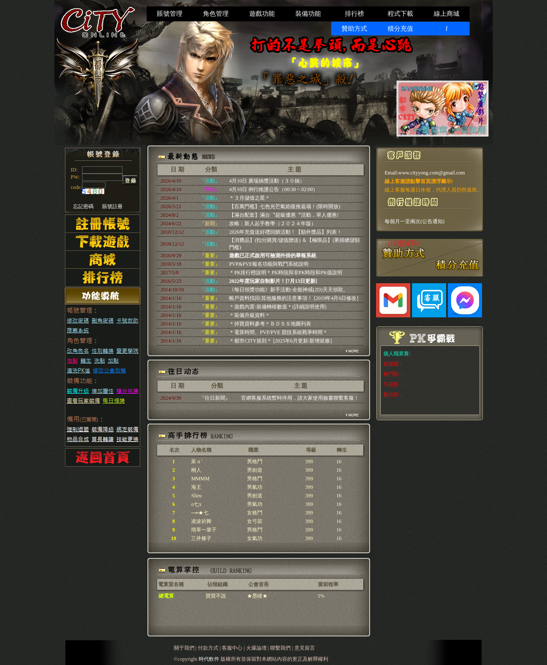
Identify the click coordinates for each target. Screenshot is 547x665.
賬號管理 (169, 13)
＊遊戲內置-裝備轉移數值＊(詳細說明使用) (277, 307)
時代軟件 (210, 659)
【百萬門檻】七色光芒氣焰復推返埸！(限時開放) (284, 206)
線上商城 (446, 13)
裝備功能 (308, 13)
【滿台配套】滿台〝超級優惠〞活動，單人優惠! (283, 215)
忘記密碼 (83, 206)
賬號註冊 (112, 206)
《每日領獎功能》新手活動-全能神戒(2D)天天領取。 (288, 290)
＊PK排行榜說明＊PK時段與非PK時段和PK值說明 (285, 273)
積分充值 (400, 28)
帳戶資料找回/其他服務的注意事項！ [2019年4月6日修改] (293, 298)
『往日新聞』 (215, 398)
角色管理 (216, 13)
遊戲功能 (262, 13)
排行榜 (354, 13)
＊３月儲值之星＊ (249, 198)
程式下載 (400, 13)
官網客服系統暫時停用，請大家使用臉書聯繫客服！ (300, 398)
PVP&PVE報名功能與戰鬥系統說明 (269, 264)
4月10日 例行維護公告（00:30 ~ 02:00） (273, 189)
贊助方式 (354, 28)
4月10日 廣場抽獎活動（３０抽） (267, 181)
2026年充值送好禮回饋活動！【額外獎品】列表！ (285, 232)
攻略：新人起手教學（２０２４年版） (272, 224)
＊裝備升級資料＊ (249, 315)
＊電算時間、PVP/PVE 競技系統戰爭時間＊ (278, 332)
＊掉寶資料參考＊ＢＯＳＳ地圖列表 (270, 324)
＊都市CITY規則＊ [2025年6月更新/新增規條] (280, 341)
